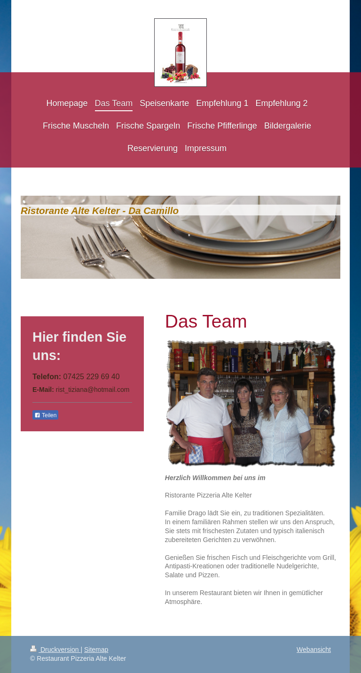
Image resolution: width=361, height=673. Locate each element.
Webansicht (314, 649)
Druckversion (55, 649)
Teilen (45, 415)
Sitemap (96, 649)
